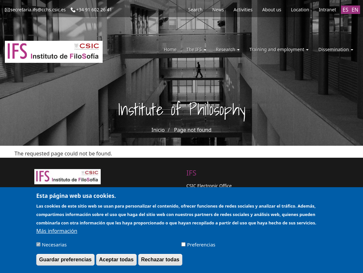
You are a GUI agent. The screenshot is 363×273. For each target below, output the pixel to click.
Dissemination (335, 49)
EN (355, 9)
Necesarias (54, 247)
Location (300, 9)
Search (195, 9)
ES (345, 9)
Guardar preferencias (65, 262)
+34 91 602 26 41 (94, 9)
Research (228, 49)
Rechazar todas (160, 262)
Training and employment (279, 49)
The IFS (196, 49)
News (218, 9)
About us (271, 9)
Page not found (192, 129)
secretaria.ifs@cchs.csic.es (38, 9)
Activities (242, 9)
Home (170, 49)
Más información (56, 233)
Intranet (327, 9)
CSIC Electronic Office (209, 186)
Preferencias (201, 247)
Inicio (158, 129)
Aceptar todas (116, 262)
